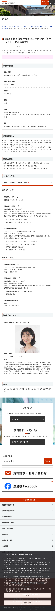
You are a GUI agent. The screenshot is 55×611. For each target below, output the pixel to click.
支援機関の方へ (7, 517)
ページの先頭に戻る (29, 500)
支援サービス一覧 (45, 2)
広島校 (24, 26)
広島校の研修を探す (36, 26)
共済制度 (5, 546)
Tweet (17, 46)
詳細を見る (8, 608)
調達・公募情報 (7, 528)
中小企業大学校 (14, 26)
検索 (47, 461)
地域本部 (5, 534)
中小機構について (8, 522)
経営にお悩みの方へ (9, 505)
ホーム (4, 26)
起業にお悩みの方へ (9, 511)
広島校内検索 (7, 456)
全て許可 (27, 602)
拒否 (27, 595)
